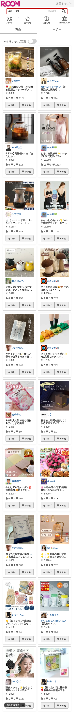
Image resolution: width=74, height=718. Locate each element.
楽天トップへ (64, 3)
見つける (28, 20)
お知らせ (46, 20)
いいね (28, 105)
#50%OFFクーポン (51, 87)
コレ (14, 105)
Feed (9, 20)
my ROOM (64, 20)
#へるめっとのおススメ (53, 621)
